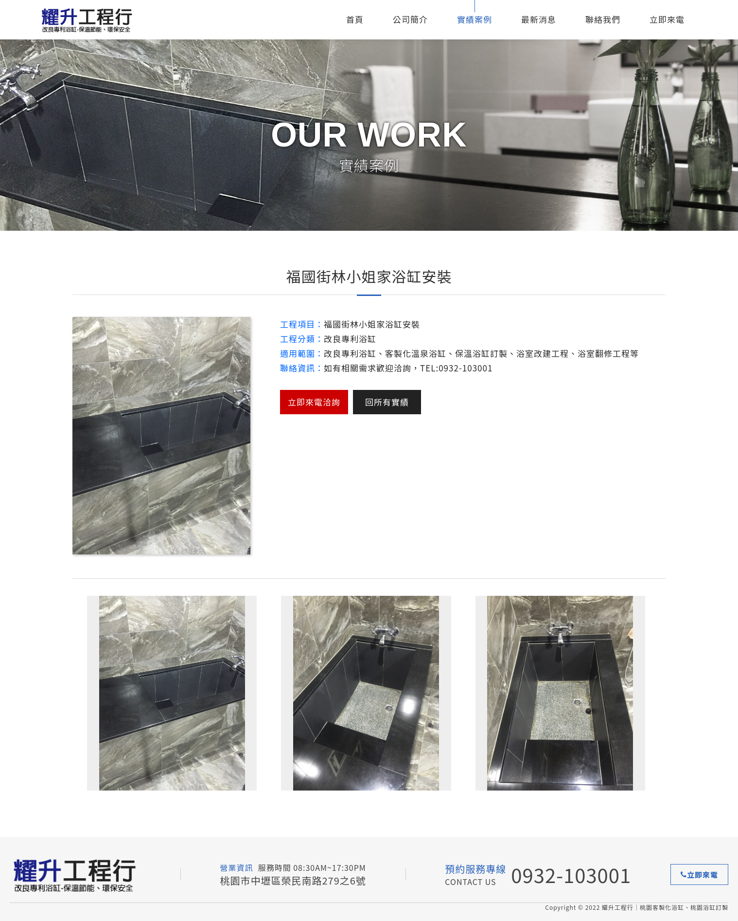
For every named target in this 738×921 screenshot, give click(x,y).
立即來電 (667, 19)
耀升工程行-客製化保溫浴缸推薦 (99, 19)
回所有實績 (387, 402)
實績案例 (474, 19)
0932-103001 (571, 875)
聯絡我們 (602, 19)
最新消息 (538, 19)
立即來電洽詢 (314, 402)
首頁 (355, 19)
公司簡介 (410, 19)
